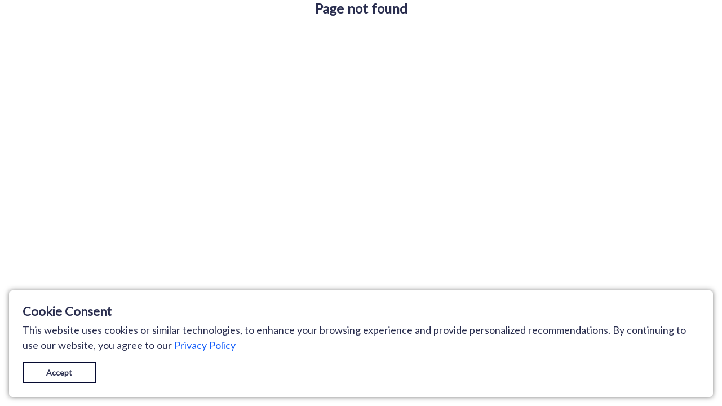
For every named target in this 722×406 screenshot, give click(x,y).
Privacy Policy (205, 345)
